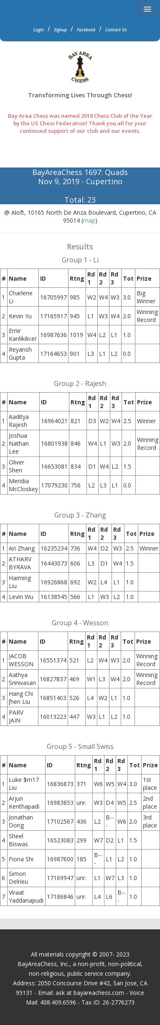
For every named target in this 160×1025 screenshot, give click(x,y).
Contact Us (116, 30)
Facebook (86, 30)
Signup (60, 30)
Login (38, 30)
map (89, 220)
